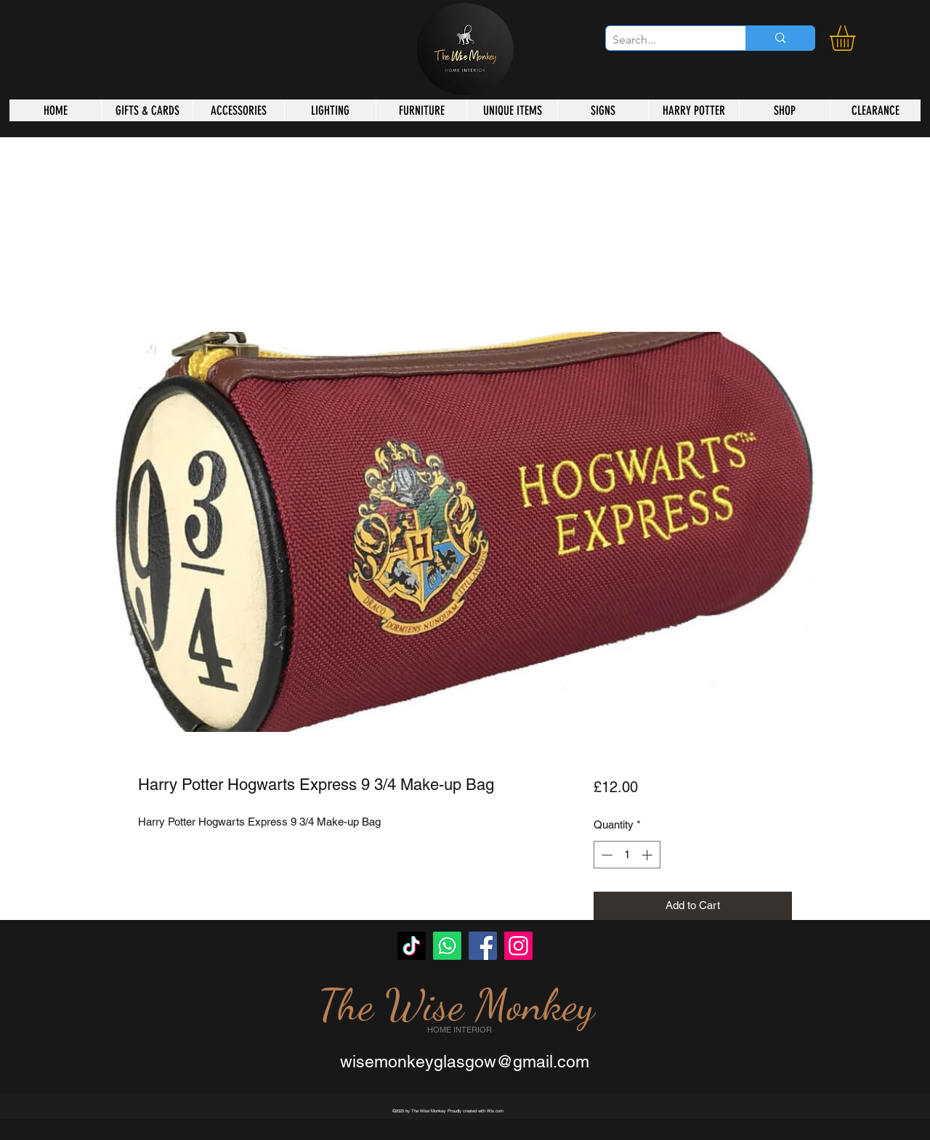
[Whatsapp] (447, 946)
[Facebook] (483, 946)
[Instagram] (518, 946)
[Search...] (663, 40)
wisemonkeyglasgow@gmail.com (464, 1061)
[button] (857, 38)
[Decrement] (605, 855)
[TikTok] (411, 946)
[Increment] (648, 855)
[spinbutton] (627, 855)
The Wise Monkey (456, 1005)
